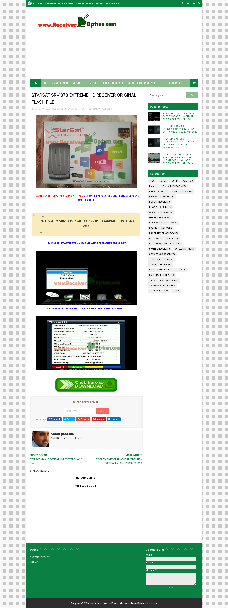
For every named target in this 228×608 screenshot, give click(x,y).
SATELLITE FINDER (184, 249)
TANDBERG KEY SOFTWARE (163, 280)
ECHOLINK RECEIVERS (56, 83)
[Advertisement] (140, 52)
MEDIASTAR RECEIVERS (162, 197)
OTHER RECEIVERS (159, 217)
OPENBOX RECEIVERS (161, 212)
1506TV (175, 181)
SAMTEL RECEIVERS (160, 249)
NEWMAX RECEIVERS (160, 207)
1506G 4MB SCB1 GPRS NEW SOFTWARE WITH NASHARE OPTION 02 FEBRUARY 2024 (179, 116)
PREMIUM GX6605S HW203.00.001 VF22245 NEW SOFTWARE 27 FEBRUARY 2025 (180, 129)
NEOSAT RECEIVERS (84, 83)
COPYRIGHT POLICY (40, 557)
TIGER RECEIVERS (171, 83)
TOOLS (176, 291)
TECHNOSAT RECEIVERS (162, 285)
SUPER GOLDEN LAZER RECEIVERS (167, 270)
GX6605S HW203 (158, 191)
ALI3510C (188, 181)
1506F (152, 181)
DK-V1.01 (154, 186)
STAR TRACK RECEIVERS (142, 83)
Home (35, 83)
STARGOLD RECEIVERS (161, 259)
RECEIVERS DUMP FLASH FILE (77, 109)
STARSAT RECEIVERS (112, 83)
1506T (163, 181)
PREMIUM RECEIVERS (160, 228)
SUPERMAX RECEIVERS (161, 275)
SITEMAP (34, 562)
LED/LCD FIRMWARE (182, 191)
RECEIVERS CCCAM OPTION (164, 238)
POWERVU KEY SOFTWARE (163, 223)
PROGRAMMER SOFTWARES (164, 233)
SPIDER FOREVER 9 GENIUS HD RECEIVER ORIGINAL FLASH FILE (82, 3)
